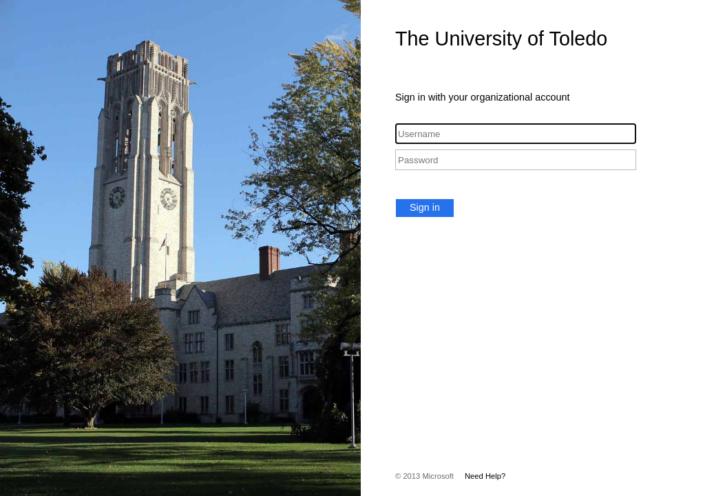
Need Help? (485, 476)
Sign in (425, 207)
